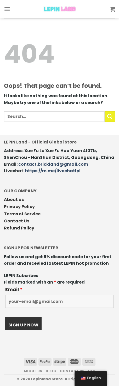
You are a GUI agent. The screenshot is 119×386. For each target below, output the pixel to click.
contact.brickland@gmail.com (53, 164)
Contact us (72, 371)
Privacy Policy (19, 207)
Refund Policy (19, 228)
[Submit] (110, 116)
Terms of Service (22, 214)
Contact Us (16, 221)
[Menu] (7, 9)
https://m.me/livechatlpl (53, 171)
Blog (51, 371)
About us (14, 200)
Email (13, 289)
